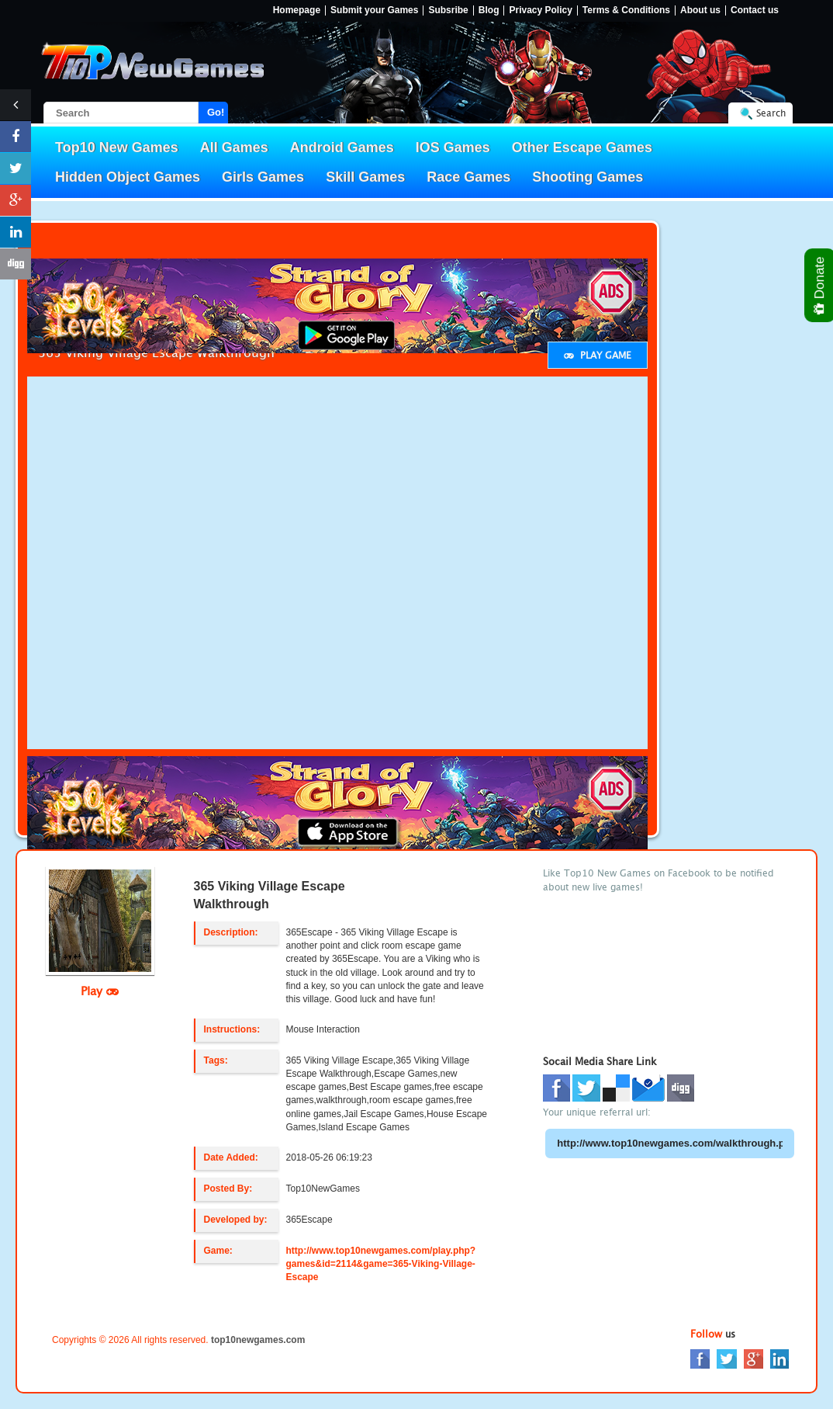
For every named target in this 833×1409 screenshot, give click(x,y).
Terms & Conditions (626, 10)
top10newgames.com (258, 1339)
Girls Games (263, 177)
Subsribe (448, 10)
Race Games (468, 177)
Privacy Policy (540, 10)
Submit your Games (374, 10)
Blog (489, 10)
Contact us (755, 10)
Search (771, 113)
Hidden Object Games (127, 177)
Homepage (296, 10)
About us (700, 10)
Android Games (342, 147)
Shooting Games (587, 177)
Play (100, 991)
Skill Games (365, 177)
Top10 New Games (116, 147)
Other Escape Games (582, 147)
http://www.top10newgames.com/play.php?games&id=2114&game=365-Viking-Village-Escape (381, 1263)
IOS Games (453, 147)
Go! (215, 112)
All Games (234, 147)
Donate (820, 285)
